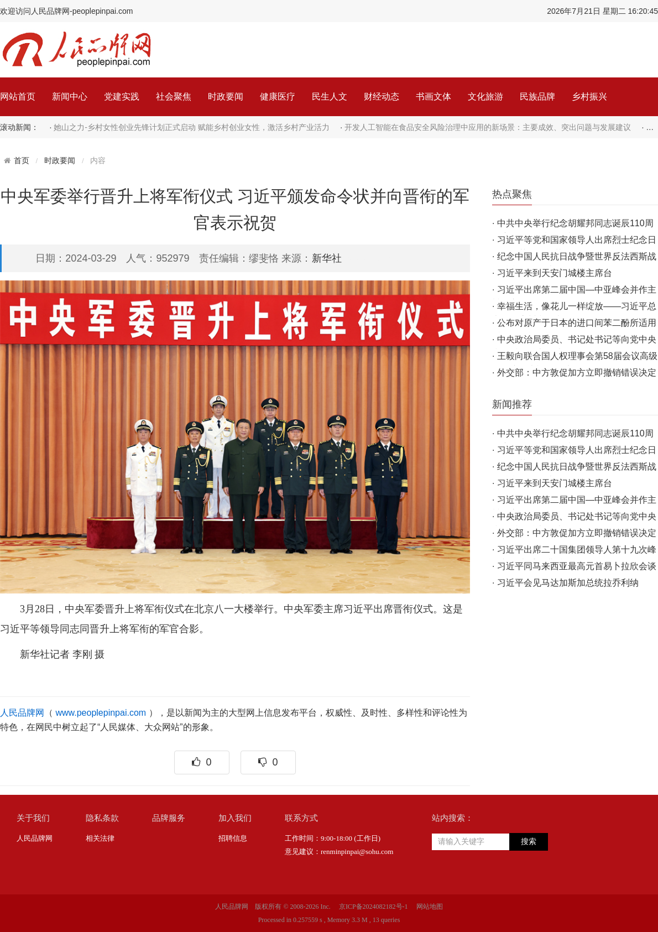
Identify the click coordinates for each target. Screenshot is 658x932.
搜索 (528, 841)
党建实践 (121, 96)
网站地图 (429, 906)
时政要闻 (225, 96)
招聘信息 (232, 838)
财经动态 (381, 96)
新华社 (327, 258)
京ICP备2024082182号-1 (373, 906)
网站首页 (17, 96)
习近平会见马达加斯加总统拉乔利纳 (568, 582)
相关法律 (100, 838)
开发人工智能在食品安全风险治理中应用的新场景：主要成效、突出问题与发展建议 (487, 127)
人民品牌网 (22, 712)
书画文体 (433, 96)
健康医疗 (277, 96)
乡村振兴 (589, 96)
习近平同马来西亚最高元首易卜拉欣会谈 (576, 566)
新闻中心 (69, 96)
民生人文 (329, 96)
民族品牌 (537, 96)
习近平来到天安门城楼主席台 (554, 273)
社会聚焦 (173, 96)
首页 (21, 160)
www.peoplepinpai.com (100, 712)
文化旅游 (485, 96)
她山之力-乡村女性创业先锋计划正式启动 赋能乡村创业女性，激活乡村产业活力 (192, 127)
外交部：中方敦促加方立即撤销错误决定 (576, 372)
